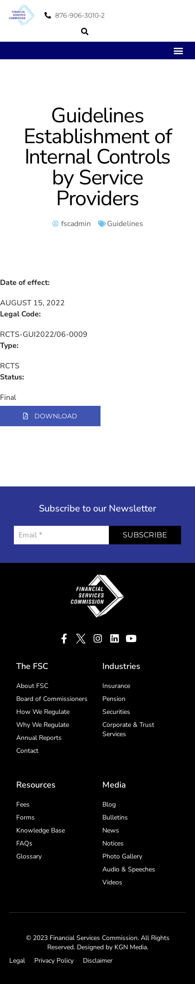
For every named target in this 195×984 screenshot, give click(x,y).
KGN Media (130, 947)
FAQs (24, 843)
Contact (27, 750)
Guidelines (125, 224)
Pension (114, 698)
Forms (25, 817)
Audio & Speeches (128, 869)
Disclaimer (98, 960)
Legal (17, 960)
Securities (116, 711)
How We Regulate (42, 711)
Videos (112, 882)
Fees (23, 804)
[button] (84, 31)
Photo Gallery (122, 856)
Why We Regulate (42, 724)
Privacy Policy (54, 960)
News (110, 830)
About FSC (32, 685)
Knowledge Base (40, 830)
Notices (113, 843)
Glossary (29, 856)
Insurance (116, 685)
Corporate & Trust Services (128, 729)
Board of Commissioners (52, 698)
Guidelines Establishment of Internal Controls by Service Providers (98, 157)
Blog (109, 804)
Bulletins (115, 817)
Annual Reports (39, 737)
